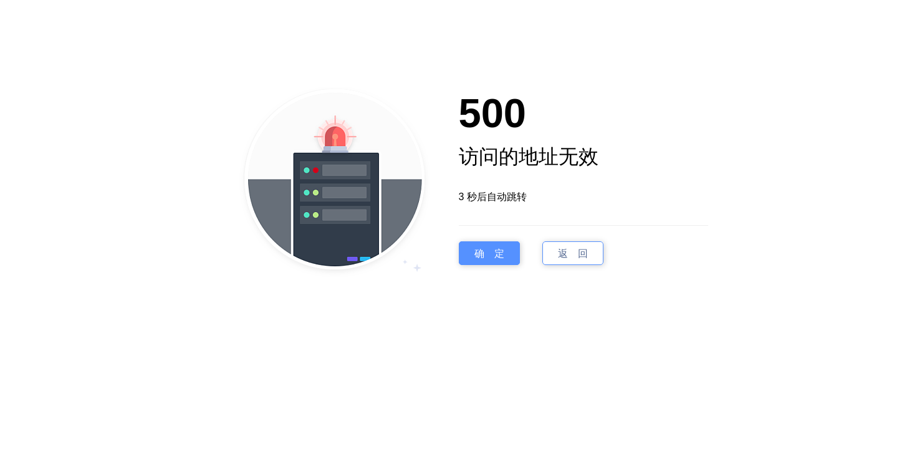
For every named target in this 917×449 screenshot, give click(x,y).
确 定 (489, 253)
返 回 (573, 253)
